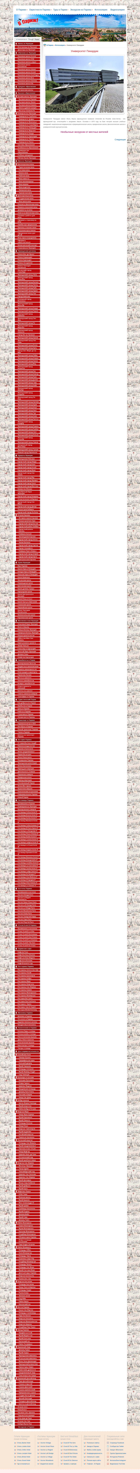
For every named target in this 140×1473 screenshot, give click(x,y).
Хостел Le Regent (46, 1450)
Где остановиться (23, 1464)
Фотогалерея (101, 10)
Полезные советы (93, 1443)
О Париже (21, 10)
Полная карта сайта (94, 1460)
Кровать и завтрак (70, 1464)
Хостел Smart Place (47, 1446)
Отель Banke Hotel (23, 1443)
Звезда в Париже (93, 1446)
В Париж (50, 45)
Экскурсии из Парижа (80, 10)
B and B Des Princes (71, 1453)
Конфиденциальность (94, 1453)
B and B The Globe (70, 1457)
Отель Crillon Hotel (23, 1450)
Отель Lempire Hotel (24, 1453)
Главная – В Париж (93, 1464)
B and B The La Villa (70, 1446)
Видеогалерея (117, 10)
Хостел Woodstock (46, 1460)
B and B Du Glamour (71, 1460)
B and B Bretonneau (70, 1450)
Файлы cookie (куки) (94, 1450)
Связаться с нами (93, 1457)
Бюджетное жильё (46, 1464)
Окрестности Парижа (39, 10)
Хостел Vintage (45, 1443)
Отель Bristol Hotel (23, 1457)
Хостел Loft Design (46, 1453)
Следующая (120, 139)
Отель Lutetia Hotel (23, 1446)
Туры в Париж (60, 10)
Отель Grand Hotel (23, 1460)
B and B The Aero (70, 1443)
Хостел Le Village (46, 1457)
